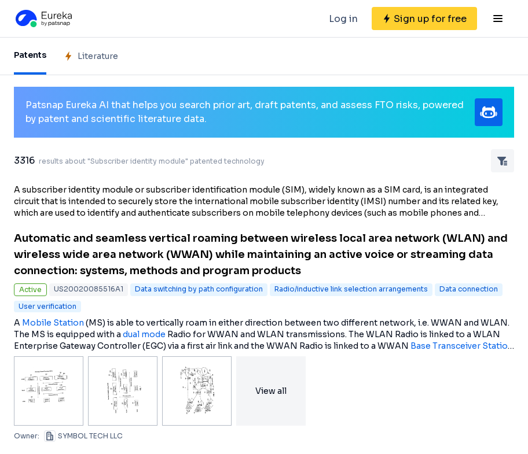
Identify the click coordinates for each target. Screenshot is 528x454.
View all (271, 391)
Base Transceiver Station (461, 346)
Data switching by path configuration (199, 289)
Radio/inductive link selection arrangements (351, 289)
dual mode (144, 334)
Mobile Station (53, 323)
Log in (343, 19)
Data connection (468, 289)
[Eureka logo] (43, 18)
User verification (47, 306)
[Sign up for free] (424, 18)
